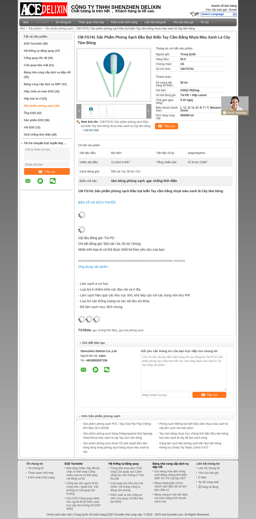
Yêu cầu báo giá (216, 9)
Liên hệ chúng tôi (155, 22)
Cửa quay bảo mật (36, 65)
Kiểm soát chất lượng (124, 22)
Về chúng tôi (63, 22)
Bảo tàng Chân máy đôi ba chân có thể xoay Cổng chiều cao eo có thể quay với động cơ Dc (83, 473)
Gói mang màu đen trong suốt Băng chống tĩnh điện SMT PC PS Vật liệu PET (170, 475)
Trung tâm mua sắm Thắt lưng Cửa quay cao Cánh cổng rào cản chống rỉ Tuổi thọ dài (127, 473)
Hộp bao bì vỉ (32, 98)
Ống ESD (30, 113)
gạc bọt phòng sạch (131, 330)
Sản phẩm (41, 22)
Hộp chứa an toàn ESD (39, 91)
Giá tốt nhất (91, 130)
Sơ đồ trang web (208, 482)
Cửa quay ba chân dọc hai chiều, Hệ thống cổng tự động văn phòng (126, 487)
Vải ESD (29, 127)
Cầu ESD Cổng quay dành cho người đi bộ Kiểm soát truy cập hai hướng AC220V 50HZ (84, 503)
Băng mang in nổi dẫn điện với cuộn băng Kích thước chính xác (171, 498)
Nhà (25, 22)
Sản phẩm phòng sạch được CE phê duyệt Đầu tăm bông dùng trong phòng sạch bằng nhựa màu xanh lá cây (116, 447)
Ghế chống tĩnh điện (37, 134)
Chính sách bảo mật (58, 514)
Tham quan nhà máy (91, 22)
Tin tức (205, 22)
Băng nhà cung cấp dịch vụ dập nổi (47, 72)
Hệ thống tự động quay (39, 50)
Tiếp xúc (46, 171)
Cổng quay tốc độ (35, 58)
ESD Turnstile (33, 43)
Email (233, 9)
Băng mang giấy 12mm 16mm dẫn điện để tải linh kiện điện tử (170, 486)
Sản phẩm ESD (34, 120)
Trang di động (208, 487)
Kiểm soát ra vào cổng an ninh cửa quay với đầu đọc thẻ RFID (126, 498)
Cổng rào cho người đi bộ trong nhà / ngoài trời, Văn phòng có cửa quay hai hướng (83, 488)
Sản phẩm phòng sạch (59, 28)
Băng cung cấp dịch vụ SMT (42, 84)
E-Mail (202, 477)
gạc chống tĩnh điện (105, 330)
